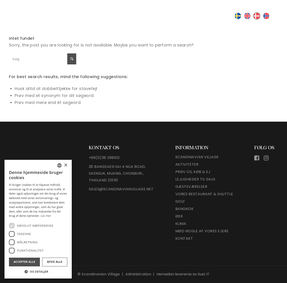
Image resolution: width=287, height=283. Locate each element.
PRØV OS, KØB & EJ (193, 172)
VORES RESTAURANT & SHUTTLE (204, 194)
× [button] (65, 165)
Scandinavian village (197, 157)
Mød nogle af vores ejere (202, 231)
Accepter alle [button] (24, 262)
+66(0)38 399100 (104, 157)
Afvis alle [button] (54, 262)
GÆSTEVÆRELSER (191, 186)
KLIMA (180, 223)
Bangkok (184, 209)
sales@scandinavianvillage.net (121, 189)
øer (179, 216)
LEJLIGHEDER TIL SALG (195, 179)
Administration (138, 274)
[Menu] (276, 15)
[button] (38, 271)
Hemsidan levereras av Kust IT (183, 274)
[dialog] (38, 219)
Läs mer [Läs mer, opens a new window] (46, 216)
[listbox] (59, 165)
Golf (180, 201)
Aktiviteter (187, 164)
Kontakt (184, 238)
